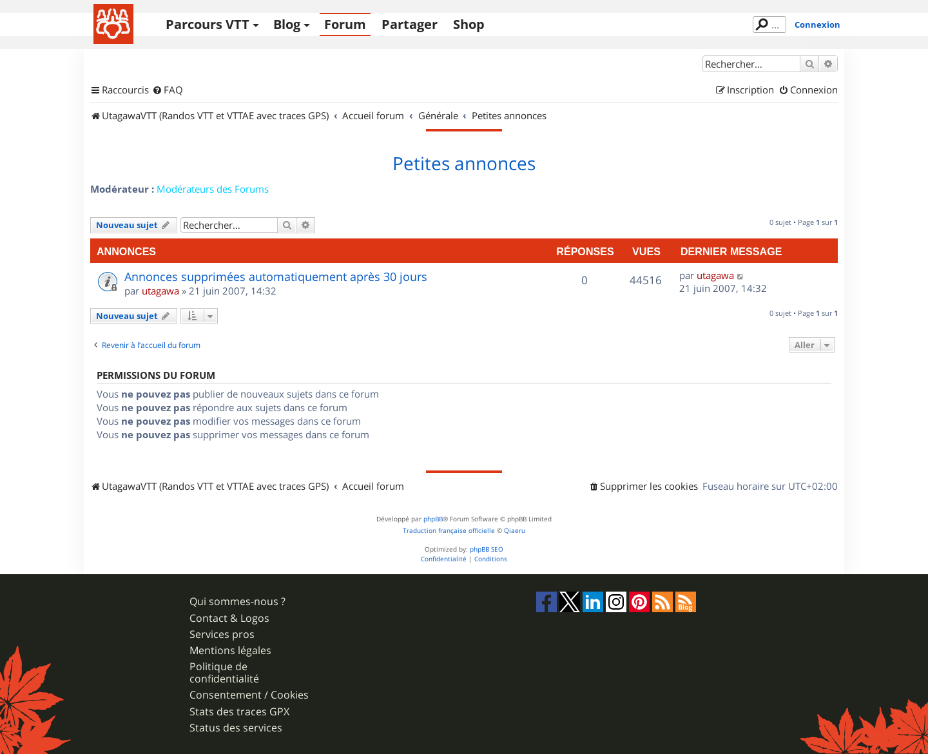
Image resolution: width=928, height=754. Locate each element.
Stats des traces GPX (239, 712)
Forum (345, 24)
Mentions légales (230, 650)
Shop (469, 24)
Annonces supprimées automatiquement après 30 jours (275, 276)
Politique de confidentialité (224, 673)
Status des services (235, 728)
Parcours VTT (207, 24)
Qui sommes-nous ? (237, 601)
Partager (410, 24)
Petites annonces (464, 163)
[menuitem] (167, 90)
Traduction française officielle (449, 531)
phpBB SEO (486, 549)
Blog (286, 24)
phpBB (433, 519)
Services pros (222, 634)
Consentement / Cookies (249, 695)
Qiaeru (514, 531)
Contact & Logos (229, 618)
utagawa (160, 290)
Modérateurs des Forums (213, 188)
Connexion (817, 24)
